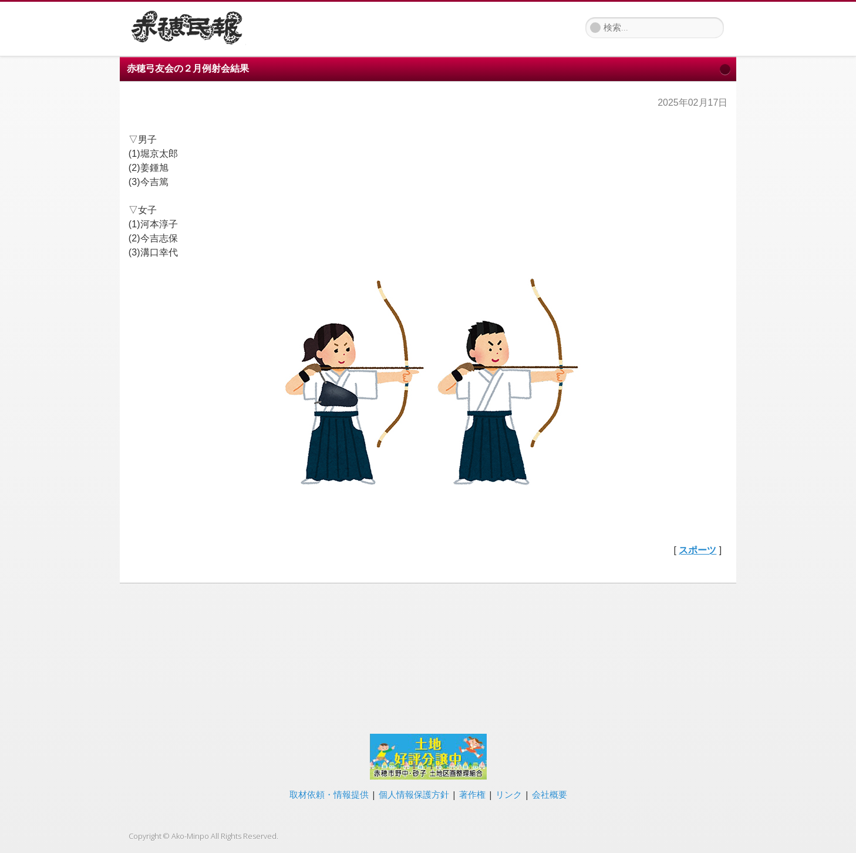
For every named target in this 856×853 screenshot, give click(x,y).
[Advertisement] (428, 657)
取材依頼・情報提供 (329, 794)
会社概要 (549, 794)
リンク (509, 794)
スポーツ (697, 550)
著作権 (472, 794)
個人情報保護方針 (414, 794)
